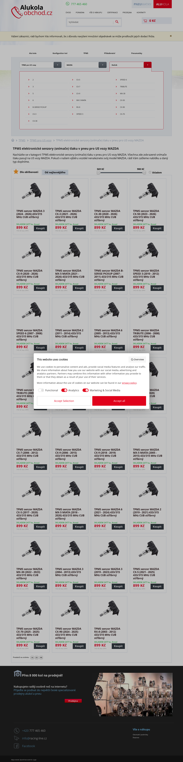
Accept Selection (64, 401)
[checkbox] (47, 390)
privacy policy (129, 382)
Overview (137, 359)
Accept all (119, 401)
